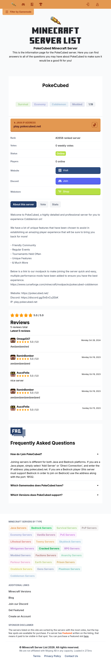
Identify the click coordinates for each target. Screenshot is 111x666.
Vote (43, 204)
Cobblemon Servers (22, 575)
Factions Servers (45, 555)
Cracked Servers (49, 548)
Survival (23, 104)
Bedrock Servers (41, 527)
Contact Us (71, 656)
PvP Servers (88, 527)
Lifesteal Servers (20, 541)
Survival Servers (66, 527)
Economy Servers (21, 534)
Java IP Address (25, 122)
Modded (77, 104)
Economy (40, 104)
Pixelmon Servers (69, 569)
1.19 (91, 104)
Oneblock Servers (21, 569)
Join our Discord (18, 603)
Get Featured (16, 610)
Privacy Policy (52, 656)
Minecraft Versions (20, 591)
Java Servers (18, 527)
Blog (11, 597)
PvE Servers (67, 534)
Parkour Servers (20, 562)
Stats (55, 204)
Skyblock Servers (70, 541)
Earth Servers (43, 562)
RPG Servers (72, 548)
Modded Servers (20, 555)
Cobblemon (59, 104)
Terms (36, 656)
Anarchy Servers (71, 555)
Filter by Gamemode (18, 12)
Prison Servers (66, 562)
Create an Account (20, 616)
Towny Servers (45, 541)
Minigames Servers (22, 548)
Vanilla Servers (46, 534)
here (86, 636)
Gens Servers (45, 569)
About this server (23, 204)
